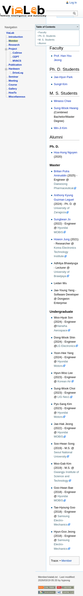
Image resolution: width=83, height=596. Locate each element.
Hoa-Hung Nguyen (65, 152)
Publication (15, 64)
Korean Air (64, 381)
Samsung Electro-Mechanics (61, 520)
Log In (73, 2)
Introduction (16, 36)
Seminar (13, 76)
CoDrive (17, 52)
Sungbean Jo (62, 219)
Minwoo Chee (62, 101)
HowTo (13, 92)
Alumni (42, 43)
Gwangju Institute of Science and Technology (66, 476)
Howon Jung (61, 239)
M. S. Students (46, 39)
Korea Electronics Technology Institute (65, 252)
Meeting (13, 80)
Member (66, 560)
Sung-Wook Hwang (66, 108)
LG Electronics (66, 346)
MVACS (17, 60)
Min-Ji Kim (60, 128)
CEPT (16, 56)
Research (14, 44)
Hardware (14, 68)
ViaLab (10, 32)
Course (13, 84)
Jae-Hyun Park (63, 77)
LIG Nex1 (63, 397)
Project (13, 48)
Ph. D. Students (47, 36)
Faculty (42, 32)
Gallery (13, 88)
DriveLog (18, 72)
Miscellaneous (17, 96)
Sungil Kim (60, 84)
